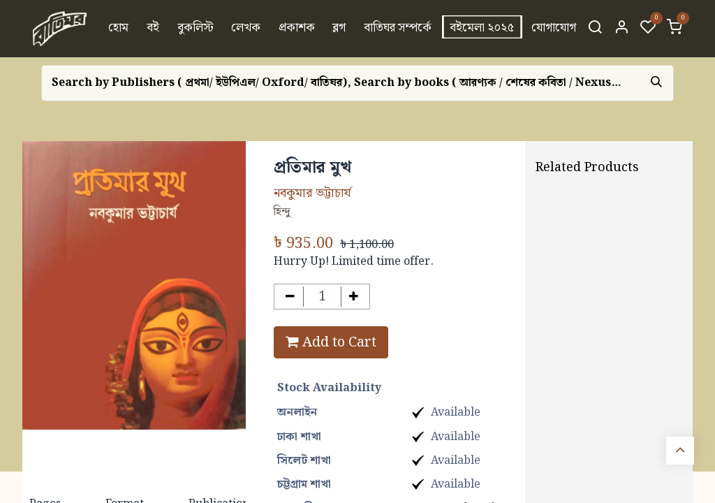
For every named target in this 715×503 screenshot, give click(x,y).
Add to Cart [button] (331, 342)
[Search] (595, 28)
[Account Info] (621, 28)
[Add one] (354, 296)
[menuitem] (119, 28)
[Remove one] (290, 296)
